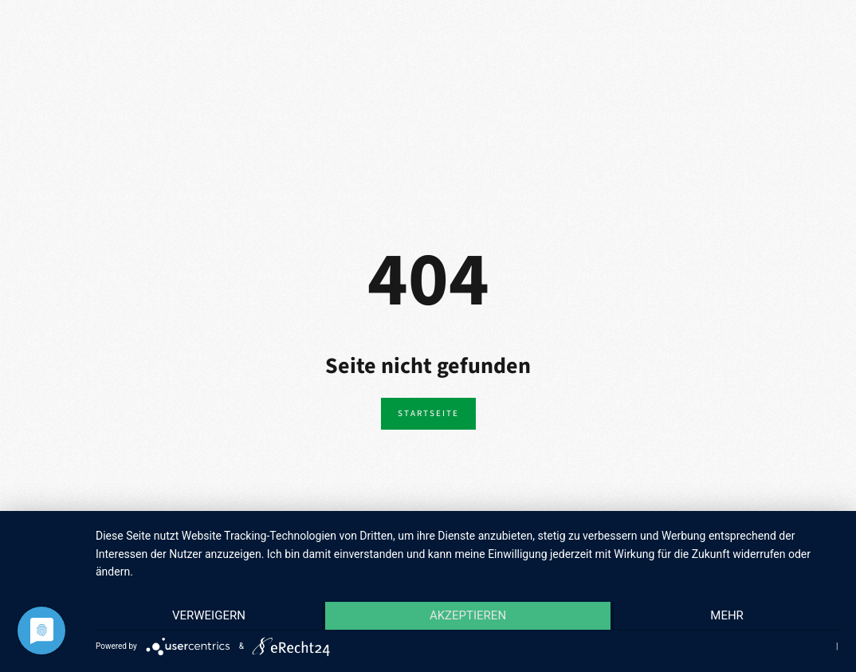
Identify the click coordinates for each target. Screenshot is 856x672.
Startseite (428, 413)
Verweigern (206, 617)
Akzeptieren (468, 617)
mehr (729, 617)
